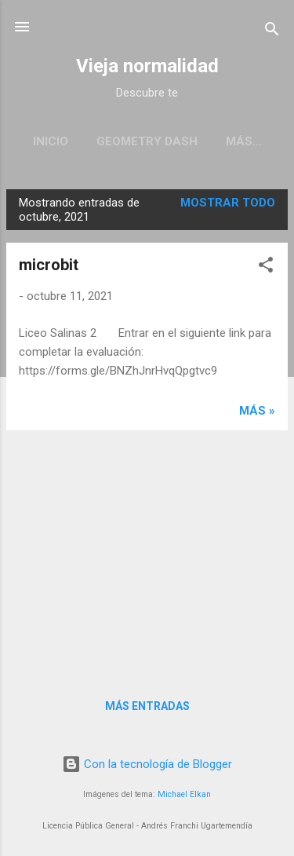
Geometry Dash (147, 141)
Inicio (50, 141)
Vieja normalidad (147, 66)
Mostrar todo (227, 203)
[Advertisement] (147, 553)
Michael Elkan (184, 794)
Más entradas (147, 706)
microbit (48, 264)
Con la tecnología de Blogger (147, 764)
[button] (265, 267)
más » (257, 411)
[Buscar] (272, 32)
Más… (244, 141)
